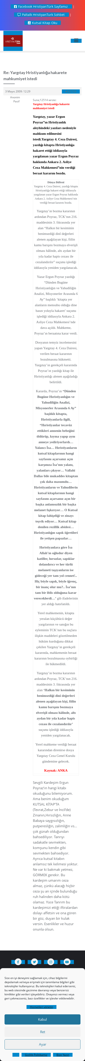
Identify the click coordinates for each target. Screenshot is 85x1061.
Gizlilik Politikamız (36, 1055)
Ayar (42, 1044)
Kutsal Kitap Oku (42, 23)
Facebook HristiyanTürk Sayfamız (41, 6)
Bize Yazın (62, 1055)
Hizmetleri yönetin (41, 1007)
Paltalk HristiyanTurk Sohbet (41, 14)
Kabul (42, 1019)
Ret (42, 1032)
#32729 (70, 91)
